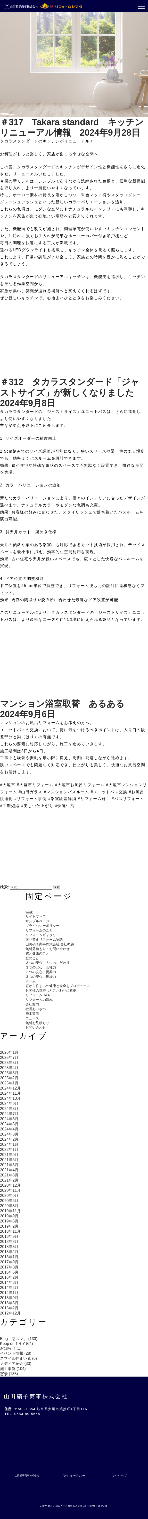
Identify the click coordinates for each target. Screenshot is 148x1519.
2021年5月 (9, 1165)
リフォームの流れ (39, 1000)
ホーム (30, 981)
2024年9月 (9, 1103)
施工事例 (32, 1014)
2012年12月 (10, 1313)
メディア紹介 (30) (15, 1363)
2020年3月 (9, 1206)
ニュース (32, 1018)
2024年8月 (9, 1109)
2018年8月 (9, 1241)
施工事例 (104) (13, 1369)
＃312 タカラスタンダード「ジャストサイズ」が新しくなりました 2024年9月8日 (71, 392)
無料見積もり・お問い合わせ (47, 949)
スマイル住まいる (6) (18, 1358)
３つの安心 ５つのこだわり (47, 963)
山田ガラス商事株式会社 (69, 1506)
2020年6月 (9, 1201)
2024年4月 (9, 1129)
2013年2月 (9, 1308)
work (29, 912)
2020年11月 (10, 1190)
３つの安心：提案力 (40, 972)
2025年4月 (9, 1068)
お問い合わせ (35, 1027)
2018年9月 (9, 1236)
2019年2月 (9, 1226)
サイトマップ (35, 916)
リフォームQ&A (37, 995)
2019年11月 (10, 1211)
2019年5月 (9, 1221)
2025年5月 (9, 1063)
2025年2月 (9, 1078)
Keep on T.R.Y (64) (16, 1344)
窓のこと (32, 958)
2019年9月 (9, 1216)
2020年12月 (10, 1185)
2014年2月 (9, 1288)
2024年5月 (9, 1124)
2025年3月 (9, 1073)
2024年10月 (10, 1098)
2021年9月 (9, 1155)
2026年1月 (9, 1052)
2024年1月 (9, 1144)
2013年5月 (9, 1303)
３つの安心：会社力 (40, 967)
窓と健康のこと (37, 953)
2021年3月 (9, 1175)
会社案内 (32, 1004)
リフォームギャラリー (42, 935)
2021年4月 (9, 1170)
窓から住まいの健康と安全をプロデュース (57, 986)
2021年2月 (9, 1180)
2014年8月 (9, 1282)
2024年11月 (10, 1093)
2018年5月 (9, 1247)
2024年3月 (9, 1134)
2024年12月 (10, 1088)
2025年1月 (9, 1083)
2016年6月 (9, 1272)
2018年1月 (9, 1257)
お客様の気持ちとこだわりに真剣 (50, 990)
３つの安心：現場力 (40, 976)
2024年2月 (9, 1139)
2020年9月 (9, 1195)
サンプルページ (37, 921)
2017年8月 (9, 1267)
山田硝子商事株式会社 (36, 1396)
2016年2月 (9, 1277)
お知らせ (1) (10, 1348)
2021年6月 (9, 1160)
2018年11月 (10, 1231)
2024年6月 (9, 1119)
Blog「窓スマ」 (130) (18, 1339)
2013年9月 (9, 1298)
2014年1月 (9, 1293)
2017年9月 (9, 1262)
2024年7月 (9, 1114)
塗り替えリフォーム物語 (44, 939)
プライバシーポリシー (42, 926)
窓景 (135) (9, 1374)
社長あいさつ (35, 1009)
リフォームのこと (39, 930)
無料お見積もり (37, 1023)
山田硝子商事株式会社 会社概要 (49, 944)
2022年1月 (9, 1149)
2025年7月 (9, 1057)
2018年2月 (9, 1252)
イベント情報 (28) (15, 1353)
